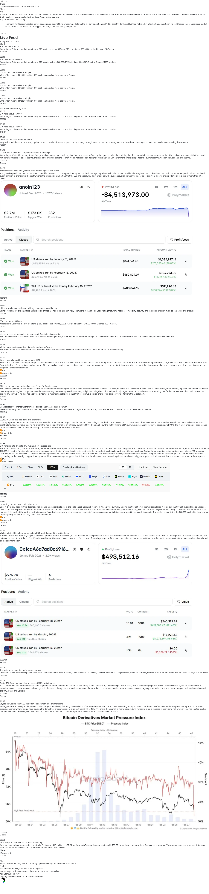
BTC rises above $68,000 (11, 59)
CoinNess (4, 1)
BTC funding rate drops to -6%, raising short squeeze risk (25, 446)
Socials (24, 6)
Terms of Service (7, 863)
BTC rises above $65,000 (11, 321)
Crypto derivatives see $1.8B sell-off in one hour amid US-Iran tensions (31, 703)
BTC (2, 370)
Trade (2, 4)
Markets (16, 6)
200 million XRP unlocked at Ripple (15, 98)
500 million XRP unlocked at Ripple (15, 72)
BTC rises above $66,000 (11, 126)
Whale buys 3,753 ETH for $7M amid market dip (21, 842)
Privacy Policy (21, 863)
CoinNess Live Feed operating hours (16, 139)
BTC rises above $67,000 (11, 113)
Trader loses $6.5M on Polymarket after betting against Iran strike (29, 170)
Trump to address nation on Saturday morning (21, 670)
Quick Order (6, 373)
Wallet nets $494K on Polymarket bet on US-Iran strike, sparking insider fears (34, 533)
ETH (3, 850)
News (10, 6)
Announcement (59, 863)
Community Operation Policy (39, 863)
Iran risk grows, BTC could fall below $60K (18, 504)
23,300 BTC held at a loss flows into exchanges (20, 419)
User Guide (71, 863)
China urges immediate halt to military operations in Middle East (29, 308)
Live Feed (4, 6)
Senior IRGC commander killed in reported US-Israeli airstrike (27, 683)
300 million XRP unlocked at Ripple (15, 85)
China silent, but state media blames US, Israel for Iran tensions (28, 386)
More (2, 861)
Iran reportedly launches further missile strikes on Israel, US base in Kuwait (33, 406)
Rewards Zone (33, 6)
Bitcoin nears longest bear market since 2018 (20, 360)
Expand (3, 163)
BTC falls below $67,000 (10, 46)
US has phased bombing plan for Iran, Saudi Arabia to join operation (30, 334)
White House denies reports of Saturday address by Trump (26, 347)
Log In (3, 33)
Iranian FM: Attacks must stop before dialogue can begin (25, 152)
